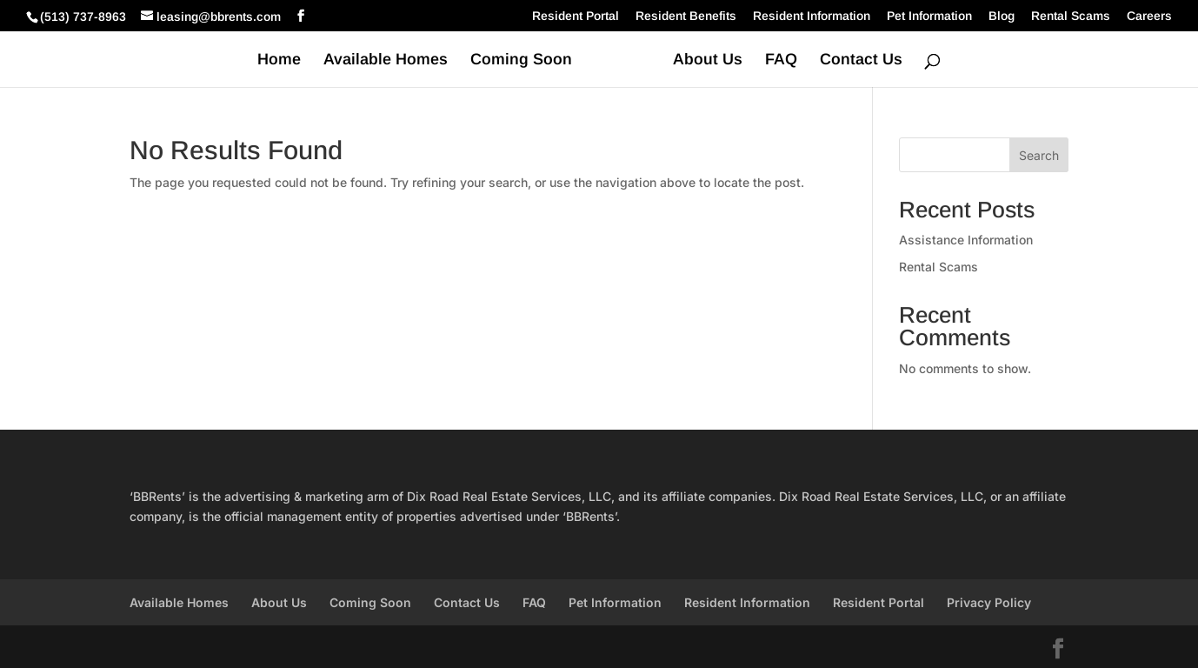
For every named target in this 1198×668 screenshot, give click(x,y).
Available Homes (385, 60)
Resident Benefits (686, 16)
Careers (1149, 16)
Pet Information (929, 16)
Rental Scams (1070, 16)
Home (279, 60)
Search (1039, 155)
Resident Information (811, 16)
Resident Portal (575, 16)
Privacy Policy (989, 602)
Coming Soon (521, 60)
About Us (707, 60)
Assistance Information (966, 239)
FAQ (781, 60)
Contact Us (861, 60)
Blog (1001, 16)
